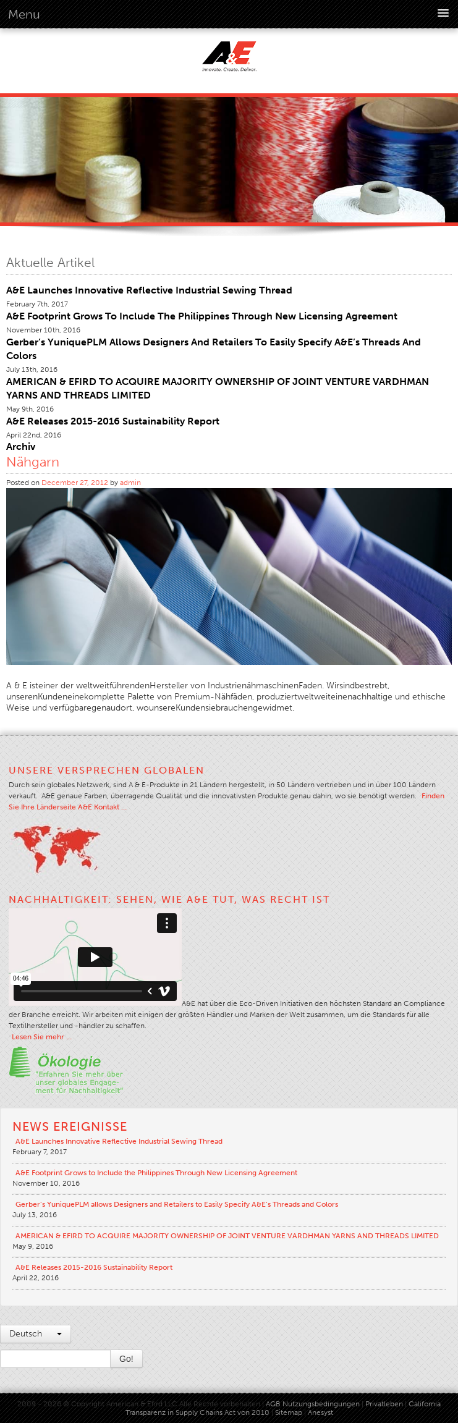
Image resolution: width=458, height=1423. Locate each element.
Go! (126, 1359)
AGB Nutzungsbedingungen (313, 1404)
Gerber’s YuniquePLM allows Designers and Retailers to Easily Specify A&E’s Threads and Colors (176, 1204)
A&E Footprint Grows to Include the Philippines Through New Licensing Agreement (201, 316)
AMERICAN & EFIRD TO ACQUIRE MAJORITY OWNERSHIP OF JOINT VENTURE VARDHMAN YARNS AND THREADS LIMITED (227, 1235)
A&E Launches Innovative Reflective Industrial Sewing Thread (149, 290)
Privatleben (384, 1404)
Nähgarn (32, 462)
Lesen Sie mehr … (42, 1036)
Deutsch (35, 1333)
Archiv (20, 446)
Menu (24, 14)
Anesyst (320, 1412)
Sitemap (289, 1412)
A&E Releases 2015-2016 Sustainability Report (112, 421)
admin (130, 482)
